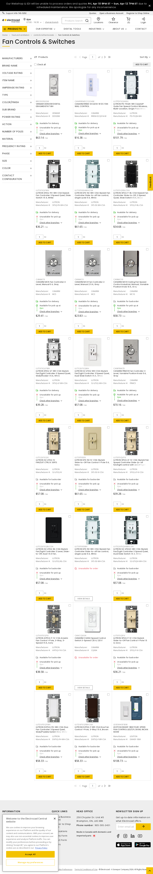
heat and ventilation (20, 35)
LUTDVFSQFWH (43, 724)
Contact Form (59, 840)
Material (7, 138)
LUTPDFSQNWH (120, 101)
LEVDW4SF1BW (120, 724)
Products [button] (15, 28)
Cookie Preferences (64, 869)
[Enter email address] (126, 826)
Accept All (30, 854)
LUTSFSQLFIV (119, 457)
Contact (141, 28)
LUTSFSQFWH (42, 190)
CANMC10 (118, 279)
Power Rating (11, 116)
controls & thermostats (44, 35)
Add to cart (45, 153)
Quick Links (60, 811)
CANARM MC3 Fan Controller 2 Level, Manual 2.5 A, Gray (90, 283)
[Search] (76, 20)
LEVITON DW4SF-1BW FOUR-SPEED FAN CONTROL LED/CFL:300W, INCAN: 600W (130, 729)
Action (7, 124)
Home (5, 35)
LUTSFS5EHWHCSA (84, 190)
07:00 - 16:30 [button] (32, 22)
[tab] (17, 58)
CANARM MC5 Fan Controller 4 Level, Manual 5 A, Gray (51, 283)
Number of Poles (12, 131)
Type (5, 94)
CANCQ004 (80, 635)
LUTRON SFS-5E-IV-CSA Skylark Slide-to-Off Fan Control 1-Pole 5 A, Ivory (92, 462)
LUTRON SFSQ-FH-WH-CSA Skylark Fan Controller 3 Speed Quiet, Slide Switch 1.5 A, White (53, 195)
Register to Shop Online (138, 13)
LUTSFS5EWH (81, 546)
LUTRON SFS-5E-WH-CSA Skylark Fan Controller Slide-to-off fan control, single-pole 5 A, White (92, 195)
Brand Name (9, 65)
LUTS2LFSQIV (42, 457)
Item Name (8, 80)
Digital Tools (72, 28)
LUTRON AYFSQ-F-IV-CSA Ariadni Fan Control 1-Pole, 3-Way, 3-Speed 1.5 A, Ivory (52, 640)
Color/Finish (10, 102)
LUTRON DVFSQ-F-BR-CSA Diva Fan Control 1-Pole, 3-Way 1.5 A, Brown (92, 728)
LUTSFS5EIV (80, 457)
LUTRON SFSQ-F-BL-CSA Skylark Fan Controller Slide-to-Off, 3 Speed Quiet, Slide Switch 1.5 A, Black (130, 195)
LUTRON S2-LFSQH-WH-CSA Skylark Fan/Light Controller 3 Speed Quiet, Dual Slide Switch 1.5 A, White (130, 551)
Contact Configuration (12, 177)
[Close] (54, 818)
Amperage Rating (13, 87)
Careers (56, 844)
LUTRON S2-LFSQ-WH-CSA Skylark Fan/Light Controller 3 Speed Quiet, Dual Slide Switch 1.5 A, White (92, 373)
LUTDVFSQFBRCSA (84, 724)
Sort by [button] (144, 56)
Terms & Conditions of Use (86, 869)
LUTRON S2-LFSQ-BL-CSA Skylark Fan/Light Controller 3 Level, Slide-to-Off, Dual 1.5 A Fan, (53, 551)
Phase (6, 153)
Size (4, 160)
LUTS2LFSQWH (82, 368)
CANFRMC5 (119, 368)
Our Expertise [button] (44, 28)
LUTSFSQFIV (119, 635)
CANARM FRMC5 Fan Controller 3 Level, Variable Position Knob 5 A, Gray (129, 373)
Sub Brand (9, 109)
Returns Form (59, 835)
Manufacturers (12, 58)
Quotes (92, 13)
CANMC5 (40, 279)
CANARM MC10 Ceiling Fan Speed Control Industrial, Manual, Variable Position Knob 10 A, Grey (131, 284)
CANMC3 (79, 279)
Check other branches (49, 133)
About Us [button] (118, 28)
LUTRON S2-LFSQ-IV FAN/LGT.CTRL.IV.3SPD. (46, 461)
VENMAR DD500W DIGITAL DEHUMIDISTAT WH (48, 105)
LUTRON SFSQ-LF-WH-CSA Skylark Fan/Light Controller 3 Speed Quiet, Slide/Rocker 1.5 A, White (53, 373)
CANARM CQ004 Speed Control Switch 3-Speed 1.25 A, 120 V (90, 639)
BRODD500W (42, 101)
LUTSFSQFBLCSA (121, 190)
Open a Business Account (112, 13)
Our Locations (59, 831)
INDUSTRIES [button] (95, 28)
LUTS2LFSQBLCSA (44, 546)
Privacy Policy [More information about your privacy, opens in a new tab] (41, 848)
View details (83, 598)
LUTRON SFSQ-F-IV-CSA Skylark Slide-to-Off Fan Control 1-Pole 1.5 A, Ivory (130, 640)
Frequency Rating (14, 146)
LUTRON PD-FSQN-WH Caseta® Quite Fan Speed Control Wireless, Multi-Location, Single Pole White (130, 106)
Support (10, 13)
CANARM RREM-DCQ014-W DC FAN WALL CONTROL (91, 105)
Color (6, 168)
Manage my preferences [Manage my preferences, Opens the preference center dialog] (30, 862)
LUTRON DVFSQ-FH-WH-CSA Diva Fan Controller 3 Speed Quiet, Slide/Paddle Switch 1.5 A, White (52, 729)
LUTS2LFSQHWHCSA (123, 546)
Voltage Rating (12, 73)
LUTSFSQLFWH (43, 368)
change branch (51, 22)
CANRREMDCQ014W (85, 101)
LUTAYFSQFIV (42, 635)
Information (11, 811)
